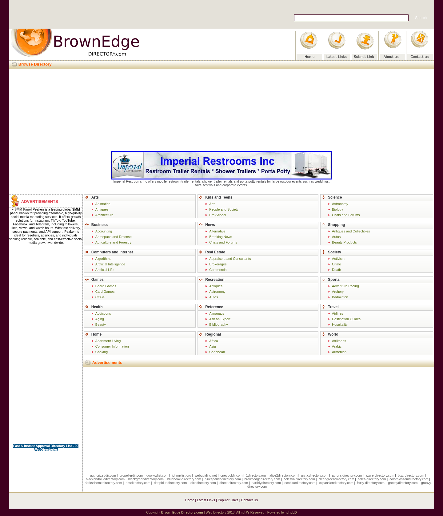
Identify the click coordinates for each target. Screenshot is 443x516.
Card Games (104, 291)
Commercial (218, 270)
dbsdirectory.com (138, 483)
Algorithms (103, 258)
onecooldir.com (231, 475)
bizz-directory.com (411, 475)
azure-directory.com (379, 475)
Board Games (105, 286)
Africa (213, 341)
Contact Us (249, 500)
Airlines (337, 313)
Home (96, 334)
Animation (102, 204)
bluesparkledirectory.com (223, 479)
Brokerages (217, 264)
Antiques (102, 209)
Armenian (339, 352)
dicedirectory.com (203, 483)
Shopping (336, 225)
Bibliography (218, 324)
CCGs (100, 297)
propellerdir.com (131, 475)
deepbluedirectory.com (170, 483)
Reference (214, 307)
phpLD (291, 512)
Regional (213, 334)
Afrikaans (339, 341)
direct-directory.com (233, 483)
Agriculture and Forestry (113, 242)
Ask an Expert (219, 319)
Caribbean (217, 352)
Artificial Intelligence (110, 264)
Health (97, 307)
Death (336, 270)
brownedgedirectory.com (262, 479)
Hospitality (340, 324)
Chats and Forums (223, 242)
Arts (95, 197)
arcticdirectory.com (314, 475)
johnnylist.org (181, 475)
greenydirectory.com (403, 483)
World (333, 334)
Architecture (104, 215)
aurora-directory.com (347, 475)
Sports (334, 279)
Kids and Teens (218, 197)
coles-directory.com (372, 479)
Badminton (340, 297)
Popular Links (228, 500)
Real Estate (215, 252)
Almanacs (216, 313)
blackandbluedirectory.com (105, 479)
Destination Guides (346, 319)
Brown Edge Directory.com (182, 512)
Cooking (101, 352)
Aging (99, 319)
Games (97, 279)
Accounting (103, 231)
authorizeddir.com (103, 475)
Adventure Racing (345, 286)
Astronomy (217, 291)
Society (334, 252)
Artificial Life (104, 270)
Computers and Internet (112, 252)
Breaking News (220, 237)
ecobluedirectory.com (300, 483)
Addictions (103, 313)
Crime (336, 264)
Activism (338, 258)
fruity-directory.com (371, 483)
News (210, 225)
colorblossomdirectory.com (408, 479)
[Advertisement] (221, 109)
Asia (212, 346)
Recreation (214, 279)
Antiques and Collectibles (351, 231)
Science (335, 197)
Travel (333, 307)
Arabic (336, 346)
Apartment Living (108, 341)
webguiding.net (206, 475)
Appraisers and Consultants (230, 258)
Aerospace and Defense (113, 237)
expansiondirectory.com (336, 483)
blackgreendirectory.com (146, 479)
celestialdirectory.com (299, 479)
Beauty (100, 324)
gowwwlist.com (157, 475)
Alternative (217, 231)
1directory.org (256, 475)
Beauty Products (344, 242)
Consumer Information (112, 346)
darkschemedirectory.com (103, 483)
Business (99, 225)
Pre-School (217, 215)
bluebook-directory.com (184, 479)
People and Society (223, 209)
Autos (213, 297)
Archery (338, 291)
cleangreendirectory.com (336, 479)
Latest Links (206, 500)
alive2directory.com (283, 475)
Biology (337, 209)
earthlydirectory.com (266, 483)
